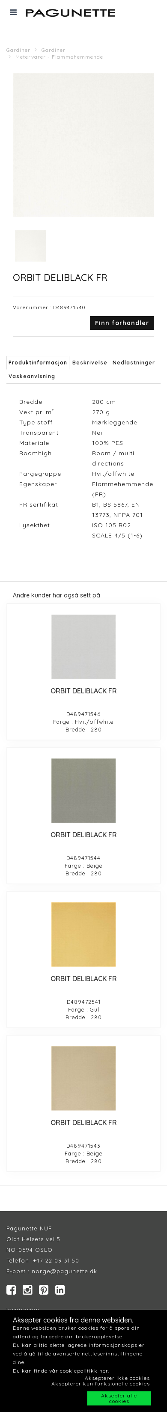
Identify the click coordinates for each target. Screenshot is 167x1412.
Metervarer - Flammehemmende (59, 57)
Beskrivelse (89, 362)
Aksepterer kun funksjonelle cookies (100, 1383)
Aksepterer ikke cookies (117, 1378)
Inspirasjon (23, 1309)
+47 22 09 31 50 (56, 1260)
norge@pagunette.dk (64, 1271)
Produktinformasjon (38, 362)
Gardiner (18, 50)
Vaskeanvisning (32, 376)
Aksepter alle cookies (119, 1398)
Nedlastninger (134, 362)
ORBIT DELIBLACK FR (84, 691)
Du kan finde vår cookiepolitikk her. (61, 1370)
